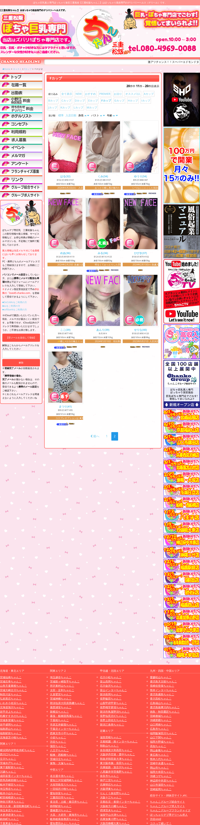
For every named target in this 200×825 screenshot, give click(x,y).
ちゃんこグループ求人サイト (167, 806)
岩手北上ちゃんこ (11, 711)
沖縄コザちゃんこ (161, 776)
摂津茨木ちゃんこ (111, 810)
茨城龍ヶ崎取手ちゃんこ (65, 681)
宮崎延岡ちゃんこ (161, 789)
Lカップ (78, 107)
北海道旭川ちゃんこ (12, 707)
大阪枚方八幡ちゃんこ (113, 806)
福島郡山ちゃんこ (11, 729)
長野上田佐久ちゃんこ (113, 720)
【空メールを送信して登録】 (21, 337)
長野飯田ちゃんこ (111, 698)
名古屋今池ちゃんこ (62, 776)
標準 (61, 115)
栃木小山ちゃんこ (11, 793)
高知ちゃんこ (158, 746)
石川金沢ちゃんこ (111, 686)
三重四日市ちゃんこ (62, 797)
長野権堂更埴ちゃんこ (113, 707)
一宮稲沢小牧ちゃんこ (63, 789)
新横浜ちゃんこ (59, 711)
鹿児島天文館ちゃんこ (163, 681)
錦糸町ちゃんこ (9, 819)
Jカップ (52, 107)
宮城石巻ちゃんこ (11, 681)
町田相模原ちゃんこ (12, 797)
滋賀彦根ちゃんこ (111, 737)
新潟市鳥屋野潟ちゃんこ (115, 711)
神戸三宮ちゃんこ (111, 780)
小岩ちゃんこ (58, 737)
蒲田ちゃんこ (58, 746)
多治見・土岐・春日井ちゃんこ (69, 801)
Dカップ (80, 100)
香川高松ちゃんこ (161, 698)
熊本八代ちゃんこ (161, 759)
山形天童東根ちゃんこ (13, 686)
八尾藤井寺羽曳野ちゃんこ (116, 771)
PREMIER (104, 94)
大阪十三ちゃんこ (111, 797)
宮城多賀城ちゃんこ (12, 720)
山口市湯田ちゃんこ (162, 785)
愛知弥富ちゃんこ (61, 793)
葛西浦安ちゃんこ (61, 707)
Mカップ (92, 107)
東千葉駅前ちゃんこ (12, 767)
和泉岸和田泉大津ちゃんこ (116, 759)
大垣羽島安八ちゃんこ (63, 784)
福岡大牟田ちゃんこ (162, 772)
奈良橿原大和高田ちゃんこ (116, 750)
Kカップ (65, 107)
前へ (94, 438)
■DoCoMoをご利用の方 (14, 302)
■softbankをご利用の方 (14, 309)
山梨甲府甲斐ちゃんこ (113, 703)
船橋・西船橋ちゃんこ (63, 755)
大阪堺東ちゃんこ (111, 789)
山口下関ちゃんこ (161, 737)
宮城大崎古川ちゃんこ (13, 690)
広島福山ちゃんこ (161, 703)
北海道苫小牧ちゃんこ (13, 737)
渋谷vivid (155, 819)
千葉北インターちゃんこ (65, 729)
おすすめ (90, 94)
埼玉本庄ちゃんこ (11, 810)
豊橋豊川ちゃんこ (61, 810)
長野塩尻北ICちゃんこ (113, 716)
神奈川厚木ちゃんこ (12, 801)
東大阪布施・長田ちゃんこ (116, 763)
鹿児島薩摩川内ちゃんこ (165, 707)
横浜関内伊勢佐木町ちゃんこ (17, 750)
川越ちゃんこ (8, 771)
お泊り (118, 94)
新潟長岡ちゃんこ (111, 694)
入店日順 (71, 115)
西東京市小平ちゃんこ (63, 733)
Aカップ (149, 94)
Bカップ (53, 100)
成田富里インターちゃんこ (16, 776)
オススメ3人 (132, 94)
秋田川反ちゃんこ (11, 694)
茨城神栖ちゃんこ (61, 698)
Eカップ (93, 100)
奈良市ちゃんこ (109, 776)
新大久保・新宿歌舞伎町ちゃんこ (20, 806)
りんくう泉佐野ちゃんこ (115, 793)
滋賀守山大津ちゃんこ (113, 815)
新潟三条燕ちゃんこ (112, 724)
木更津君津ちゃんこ (12, 815)
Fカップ (106, 100)
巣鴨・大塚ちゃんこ (62, 763)
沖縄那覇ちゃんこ (161, 720)
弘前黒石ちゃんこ (11, 698)
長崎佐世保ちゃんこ (162, 686)
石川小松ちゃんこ (111, 677)
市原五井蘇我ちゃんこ (63, 724)
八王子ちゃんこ (59, 750)
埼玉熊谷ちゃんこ (11, 789)
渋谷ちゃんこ (58, 741)
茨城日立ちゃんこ (61, 759)
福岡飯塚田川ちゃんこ (163, 733)
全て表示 (66, 94)
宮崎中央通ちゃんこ (162, 763)
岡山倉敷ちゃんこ (161, 750)
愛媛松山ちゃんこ (161, 677)
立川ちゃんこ (8, 759)
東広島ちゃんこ (159, 755)
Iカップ (145, 100)
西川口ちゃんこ (9, 754)
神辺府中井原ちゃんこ (163, 780)
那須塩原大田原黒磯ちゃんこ (67, 703)
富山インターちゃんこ (113, 690)
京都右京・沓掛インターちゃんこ (120, 801)
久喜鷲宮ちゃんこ (61, 694)
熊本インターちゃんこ (163, 690)
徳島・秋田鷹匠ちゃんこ (165, 711)
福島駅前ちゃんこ (11, 733)
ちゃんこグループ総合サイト (167, 801)
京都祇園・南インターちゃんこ (119, 741)
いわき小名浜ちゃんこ (13, 703)
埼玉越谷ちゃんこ (61, 677)
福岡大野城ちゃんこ (162, 741)
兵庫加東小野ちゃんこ (113, 819)
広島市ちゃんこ (159, 729)
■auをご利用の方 (11, 306)
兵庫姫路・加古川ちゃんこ (116, 767)
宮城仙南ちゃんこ (11, 677)
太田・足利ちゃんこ (62, 690)
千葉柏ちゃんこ (59, 720)
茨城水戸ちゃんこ (11, 763)
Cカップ (66, 100)
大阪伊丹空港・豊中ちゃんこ (117, 754)
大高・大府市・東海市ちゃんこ (69, 815)
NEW (79, 94)
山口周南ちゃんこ (161, 724)
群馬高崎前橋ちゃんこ (13, 780)
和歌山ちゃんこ (109, 746)
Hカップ (133, 100)
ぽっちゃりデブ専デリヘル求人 (169, 815)
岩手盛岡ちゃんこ (11, 724)
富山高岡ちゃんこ (111, 681)
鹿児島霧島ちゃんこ (162, 694)
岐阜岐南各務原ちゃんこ (65, 819)
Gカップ (119, 100)
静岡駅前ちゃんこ (61, 806)
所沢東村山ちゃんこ (62, 686)
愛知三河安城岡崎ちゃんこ (66, 780)
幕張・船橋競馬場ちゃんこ (66, 716)
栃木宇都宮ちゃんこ (12, 784)
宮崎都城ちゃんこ (161, 716)
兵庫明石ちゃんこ (111, 784)
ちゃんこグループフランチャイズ (170, 810)
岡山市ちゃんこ (159, 767)
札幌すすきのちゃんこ (13, 716)
